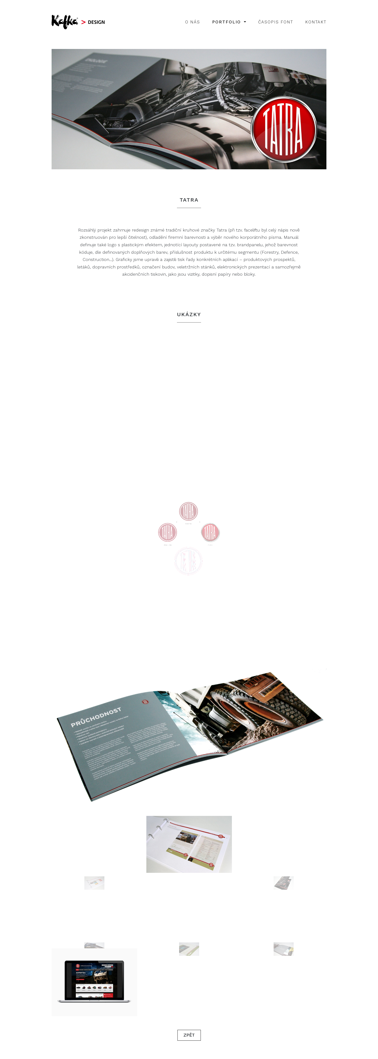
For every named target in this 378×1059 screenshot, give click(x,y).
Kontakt (315, 22)
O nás (192, 22)
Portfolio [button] (227, 22)
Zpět (189, 1035)
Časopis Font (275, 22)
